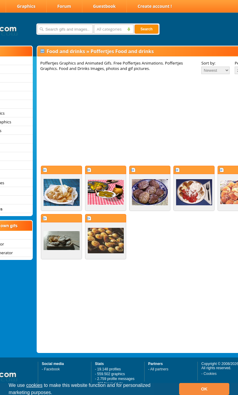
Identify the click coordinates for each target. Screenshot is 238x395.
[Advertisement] (125, 120)
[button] (54, 393)
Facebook (52, 369)
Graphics (26, 6)
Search (146, 29)
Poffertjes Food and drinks (122, 51)
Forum (64, 6)
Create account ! (155, 6)
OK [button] (204, 389)
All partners (159, 369)
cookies (34, 385)
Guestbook (104, 6)
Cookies (209, 374)
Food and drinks (66, 51)
